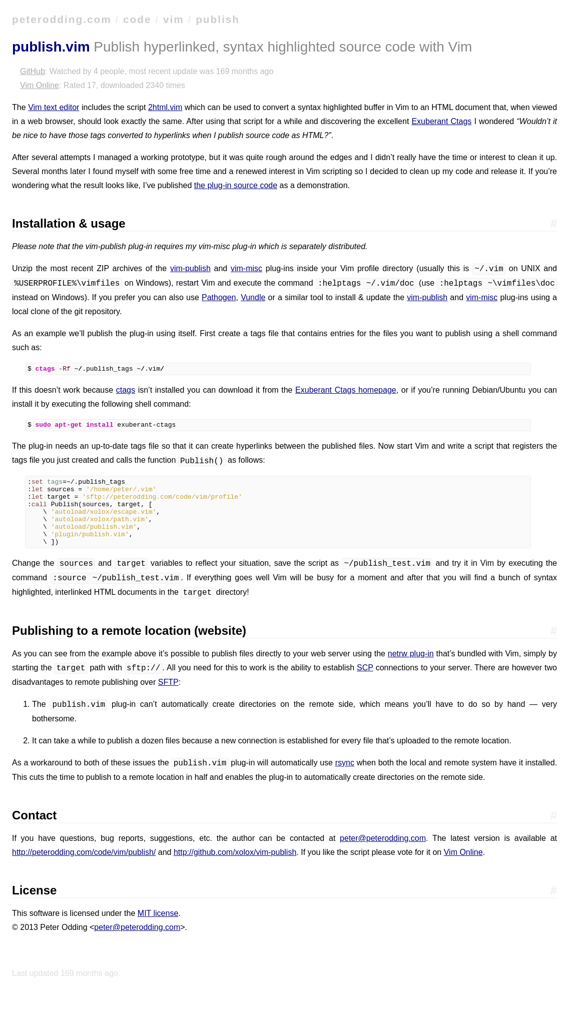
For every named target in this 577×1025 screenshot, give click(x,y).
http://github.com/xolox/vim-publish (235, 868)
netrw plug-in (411, 670)
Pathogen (219, 297)
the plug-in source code (235, 185)
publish (218, 19)
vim (173, 19)
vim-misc (246, 269)
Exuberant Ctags (441, 121)
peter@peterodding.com (383, 854)
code (137, 19)
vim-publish (190, 269)
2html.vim (165, 107)
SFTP (168, 698)
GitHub (32, 71)
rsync (344, 779)
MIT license (158, 929)
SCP (365, 684)
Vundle (253, 297)
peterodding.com (62, 19)
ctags (125, 391)
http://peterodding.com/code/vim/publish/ (84, 868)
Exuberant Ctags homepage (345, 391)
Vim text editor (53, 107)
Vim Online (39, 85)
